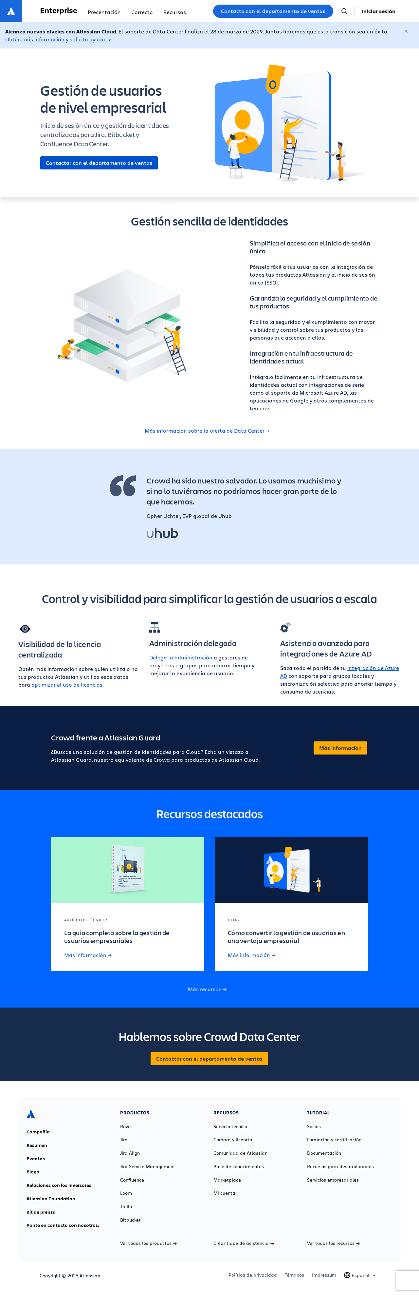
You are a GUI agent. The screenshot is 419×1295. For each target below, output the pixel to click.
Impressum (324, 1275)
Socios (314, 1126)
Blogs (33, 1171)
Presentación (104, 12)
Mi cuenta (224, 1193)
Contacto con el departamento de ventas (273, 11)
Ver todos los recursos (333, 1243)
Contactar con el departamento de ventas (99, 163)
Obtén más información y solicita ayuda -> (58, 39)
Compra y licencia (232, 1139)
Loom (126, 1193)
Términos (294, 1275)
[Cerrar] (406, 31)
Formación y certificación (334, 1139)
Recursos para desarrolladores (340, 1166)
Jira (124, 1139)
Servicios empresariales (333, 1180)
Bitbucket (130, 1220)
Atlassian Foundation (51, 1198)
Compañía (38, 1131)
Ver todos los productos (148, 1243)
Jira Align (130, 1153)
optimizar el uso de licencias (66, 684)
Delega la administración (180, 657)
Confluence (132, 1180)
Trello (126, 1206)
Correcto (142, 12)
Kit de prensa (41, 1212)
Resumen (37, 1145)
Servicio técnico (230, 1126)
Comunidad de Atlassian (240, 1153)
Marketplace (227, 1180)
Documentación (324, 1153)
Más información (340, 748)
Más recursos (207, 989)
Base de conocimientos (238, 1166)
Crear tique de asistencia (243, 1243)
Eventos (36, 1158)
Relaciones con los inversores (59, 1185)
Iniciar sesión (378, 11)
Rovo (125, 1126)
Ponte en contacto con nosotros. (63, 1225)
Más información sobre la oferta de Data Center (207, 430)
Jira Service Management (147, 1166)
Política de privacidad (252, 1275)
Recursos (174, 12)
